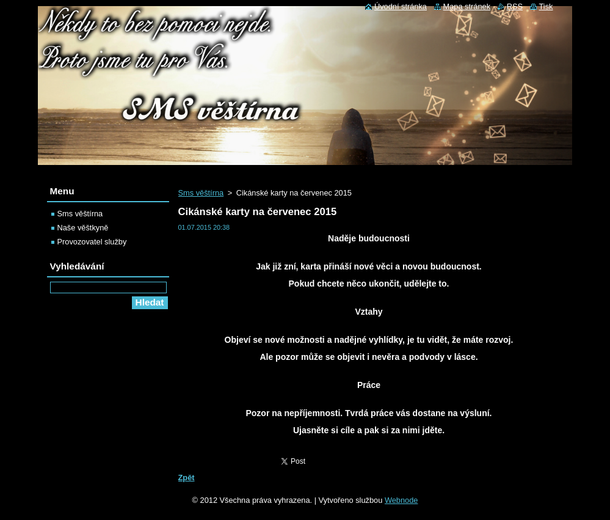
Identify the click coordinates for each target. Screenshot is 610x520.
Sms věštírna (201, 192)
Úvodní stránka (400, 6)
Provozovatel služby (92, 241)
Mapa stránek (467, 6)
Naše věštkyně (83, 227)
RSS (515, 6)
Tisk (546, 6)
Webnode (401, 500)
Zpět (186, 477)
